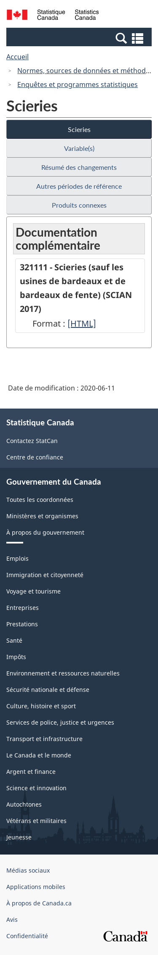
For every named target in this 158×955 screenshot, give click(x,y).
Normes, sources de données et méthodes (85, 70)
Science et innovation (36, 788)
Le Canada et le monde (38, 755)
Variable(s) (79, 148)
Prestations (22, 624)
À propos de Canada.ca (39, 903)
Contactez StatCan (32, 441)
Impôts (16, 657)
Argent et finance (31, 772)
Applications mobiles (35, 887)
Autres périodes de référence (79, 186)
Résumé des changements (79, 167)
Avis (12, 919)
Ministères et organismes (42, 516)
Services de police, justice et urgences (60, 722)
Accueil (17, 56)
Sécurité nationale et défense (47, 690)
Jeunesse (19, 837)
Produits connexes (79, 205)
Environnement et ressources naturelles (63, 673)
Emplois (17, 558)
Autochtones (24, 804)
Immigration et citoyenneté (44, 575)
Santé (14, 640)
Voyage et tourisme (33, 591)
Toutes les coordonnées (39, 500)
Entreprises (22, 608)
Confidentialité (27, 936)
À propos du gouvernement (45, 532)
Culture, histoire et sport (41, 706)
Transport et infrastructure (44, 739)
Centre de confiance (34, 457)
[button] (80, 38)
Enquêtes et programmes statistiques (77, 84)
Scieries (79, 129)
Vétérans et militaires (36, 821)
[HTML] (81, 323)
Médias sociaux (28, 870)
